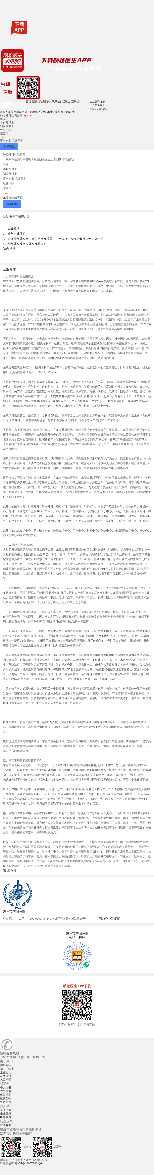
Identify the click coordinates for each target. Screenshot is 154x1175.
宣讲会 (75, 101)
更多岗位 (5, 1102)
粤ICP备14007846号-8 (29, 1163)
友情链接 (5, 1076)
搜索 (35, 101)
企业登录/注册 (97, 101)
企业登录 (5, 1113)
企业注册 (5, 1109)
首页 (28, 101)
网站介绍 (5, 1065)
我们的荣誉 (7, 1068)
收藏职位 (9, 146)
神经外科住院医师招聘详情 (58, 111)
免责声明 (5, 1079)
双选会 (66, 101)
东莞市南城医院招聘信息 (24, 111)
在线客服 (5, 1125)
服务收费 (5, 1117)
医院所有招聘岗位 (109, 918)
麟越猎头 (44, 101)
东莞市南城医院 (13, 197)
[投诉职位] (9, 870)
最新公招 (5, 1098)
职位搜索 (5, 1091)
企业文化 (5, 1072)
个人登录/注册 (97, 105)
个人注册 (5, 1087)
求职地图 (56, 101)
